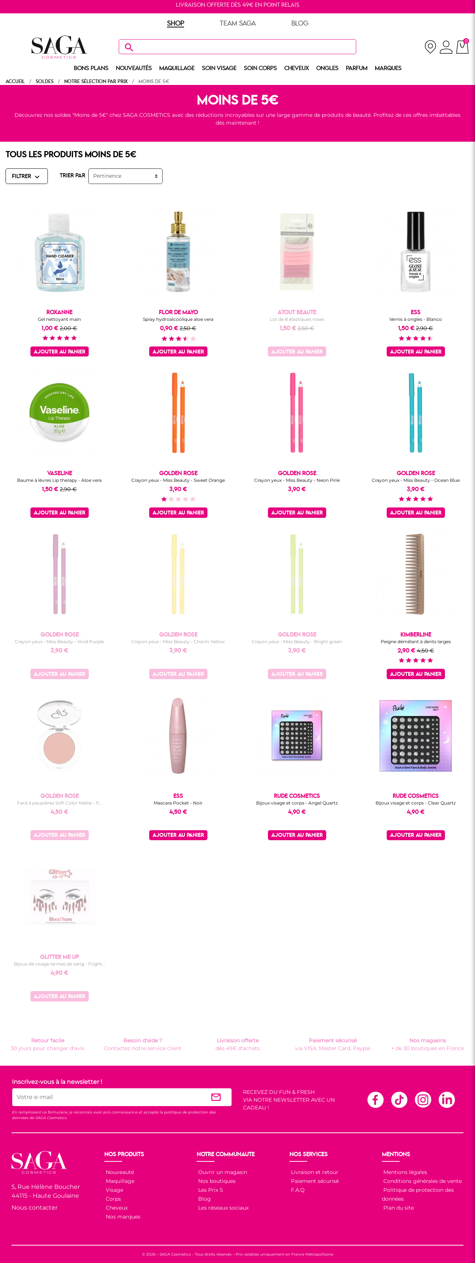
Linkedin (446, 1099)
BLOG (299, 24)
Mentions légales (404, 1172)
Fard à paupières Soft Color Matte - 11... (59, 803)
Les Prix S (210, 1190)
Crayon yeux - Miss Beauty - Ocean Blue (416, 480)
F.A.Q (297, 1190)
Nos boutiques (216, 1181)
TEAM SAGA (238, 24)
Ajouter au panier (59, 352)
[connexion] (446, 48)
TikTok (399, 1099)
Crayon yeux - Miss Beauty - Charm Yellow (178, 641)
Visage (113, 1190)
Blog (204, 1198)
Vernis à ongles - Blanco (415, 319)
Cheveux (116, 1207)
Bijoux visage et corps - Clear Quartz (416, 803)
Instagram (423, 1099)
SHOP (175, 24)
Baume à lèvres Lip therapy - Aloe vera (59, 480)
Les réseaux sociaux (223, 1207)
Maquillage (119, 1181)
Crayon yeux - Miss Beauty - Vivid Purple (59, 641)
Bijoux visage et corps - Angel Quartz (297, 803)
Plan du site (398, 1207)
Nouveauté (119, 1172)
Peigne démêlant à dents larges (416, 641)
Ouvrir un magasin (222, 1172)
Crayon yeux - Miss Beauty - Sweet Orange (178, 480)
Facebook (375, 1099)
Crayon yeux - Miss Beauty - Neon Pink (297, 480)
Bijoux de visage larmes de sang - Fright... (59, 964)
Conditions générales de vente (422, 1181)
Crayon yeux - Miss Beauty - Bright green (297, 641)
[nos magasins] (430, 47)
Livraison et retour (313, 1172)
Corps (112, 1198)
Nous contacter (35, 1207)
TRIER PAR (72, 175)
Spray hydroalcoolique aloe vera (178, 319)
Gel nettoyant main (59, 319)
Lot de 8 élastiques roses (297, 319)
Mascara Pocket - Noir (178, 803)
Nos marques (122, 1216)
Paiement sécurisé (314, 1181)
